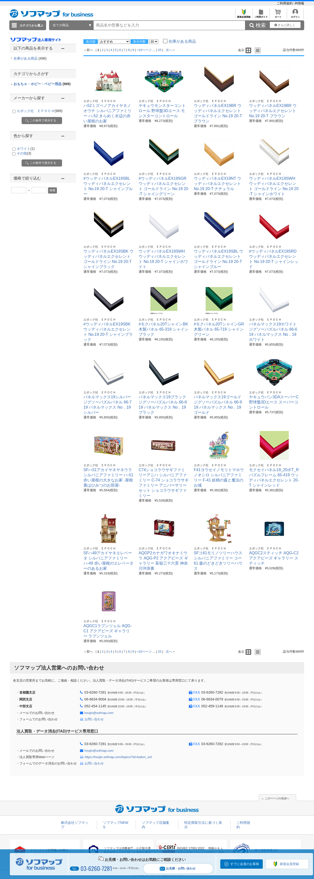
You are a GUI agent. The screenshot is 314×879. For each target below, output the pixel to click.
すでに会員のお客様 (244, 864)
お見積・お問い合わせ (178, 868)
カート (278, 15)
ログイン (295, 15)
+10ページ (144, 50)
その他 (24, 153)
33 (159, 50)
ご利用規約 (285, 3)
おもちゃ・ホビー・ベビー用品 (42, 84)
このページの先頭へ (277, 798)
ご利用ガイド (261, 15)
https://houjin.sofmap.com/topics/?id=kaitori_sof (118, 757)
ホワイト (26, 149)
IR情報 (299, 3)
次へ (169, 50)
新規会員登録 (244, 15)
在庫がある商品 (30, 58)
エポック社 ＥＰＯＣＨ (40, 111)
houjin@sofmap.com (99, 713)
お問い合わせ (94, 719)
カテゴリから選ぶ (31, 25)
